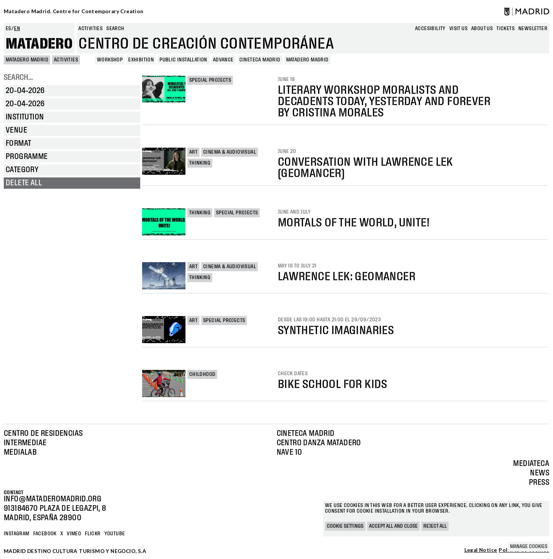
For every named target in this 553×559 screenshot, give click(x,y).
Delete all (24, 183)
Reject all (435, 526)
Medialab (20, 452)
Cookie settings (345, 526)
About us (482, 28)
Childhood (202, 374)
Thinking (199, 163)
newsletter (532, 28)
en (17, 28)
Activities (90, 28)
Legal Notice (480, 550)
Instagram (16, 533)
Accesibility (430, 28)
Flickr (92, 533)
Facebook (45, 533)
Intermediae (25, 443)
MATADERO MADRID (27, 60)
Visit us (458, 28)
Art (193, 152)
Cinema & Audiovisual (229, 152)
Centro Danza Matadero (319, 443)
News (539, 473)
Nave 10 (289, 452)
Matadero (39, 44)
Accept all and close (393, 526)
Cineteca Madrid (306, 433)
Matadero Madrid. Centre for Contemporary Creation (74, 11)
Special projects (210, 80)
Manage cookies (528, 546)
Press (539, 482)
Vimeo (74, 533)
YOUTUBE (114, 533)
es (8, 28)
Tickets (505, 28)
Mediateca (531, 463)
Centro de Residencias (43, 433)
